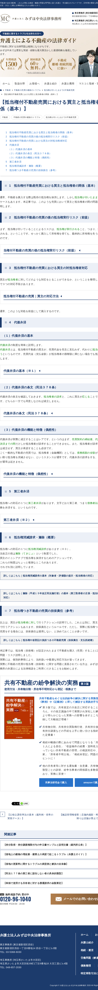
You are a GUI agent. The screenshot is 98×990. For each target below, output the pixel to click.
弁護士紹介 (50, 83)
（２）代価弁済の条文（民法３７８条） (30, 153)
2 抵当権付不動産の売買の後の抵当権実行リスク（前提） (38, 136)
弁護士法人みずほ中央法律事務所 (25, 935)
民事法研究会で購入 (56, 782)
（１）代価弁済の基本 (20, 149)
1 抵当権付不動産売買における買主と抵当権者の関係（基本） (40, 132)
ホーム (6, 83)
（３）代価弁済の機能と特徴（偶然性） (30, 157)
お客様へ (34, 83)
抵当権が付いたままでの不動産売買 (59, 90)
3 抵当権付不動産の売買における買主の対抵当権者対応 (36, 140)
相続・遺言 (87, 950)
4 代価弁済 (12, 145)
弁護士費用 (67, 83)
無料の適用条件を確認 (36, 73)
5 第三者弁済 (13, 161)
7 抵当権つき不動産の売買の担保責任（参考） (31, 170)
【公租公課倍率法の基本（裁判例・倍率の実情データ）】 (30, 816)
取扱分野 (20, 83)
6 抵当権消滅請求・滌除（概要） (24, 166)
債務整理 (86, 965)
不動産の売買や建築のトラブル (27, 90)
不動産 (8, 90)
